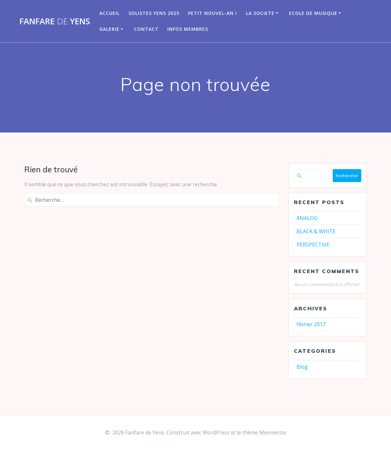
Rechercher (347, 175)
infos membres (187, 29)
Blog (302, 366)
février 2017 (311, 324)
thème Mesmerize (264, 432)
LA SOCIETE (260, 13)
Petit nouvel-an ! (212, 13)
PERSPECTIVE (313, 244)
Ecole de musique (313, 13)
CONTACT (146, 29)
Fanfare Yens (54, 21)
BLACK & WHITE (316, 231)
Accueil (109, 13)
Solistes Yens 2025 (153, 13)
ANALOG (307, 218)
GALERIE (109, 29)
